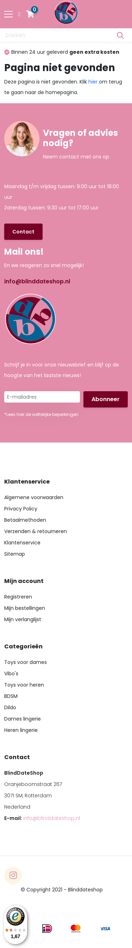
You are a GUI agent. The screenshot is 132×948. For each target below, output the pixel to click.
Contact (23, 231)
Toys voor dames (25, 662)
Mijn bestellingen (24, 608)
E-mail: (42, 818)
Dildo (10, 707)
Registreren (18, 596)
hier (93, 81)
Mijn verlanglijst (22, 619)
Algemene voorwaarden (33, 497)
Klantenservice (22, 542)
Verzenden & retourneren (35, 531)
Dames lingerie (22, 718)
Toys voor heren (24, 684)
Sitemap (14, 553)
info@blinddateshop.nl (37, 281)
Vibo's (11, 673)
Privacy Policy (20, 508)
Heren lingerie (21, 730)
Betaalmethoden (25, 520)
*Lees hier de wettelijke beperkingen (41, 414)
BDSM (11, 696)
